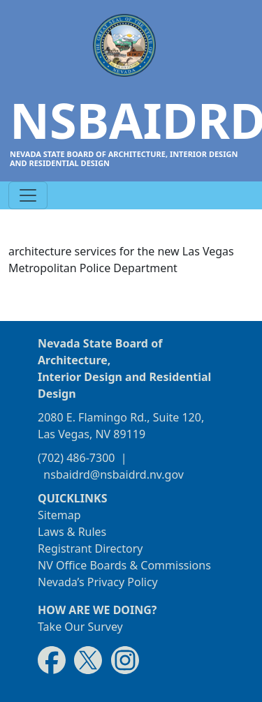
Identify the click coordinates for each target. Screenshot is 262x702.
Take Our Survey (80, 626)
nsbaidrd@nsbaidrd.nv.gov (113, 474)
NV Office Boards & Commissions (124, 565)
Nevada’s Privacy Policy (98, 582)
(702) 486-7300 (76, 457)
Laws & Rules (72, 531)
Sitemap (59, 515)
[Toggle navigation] (28, 195)
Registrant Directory (90, 548)
